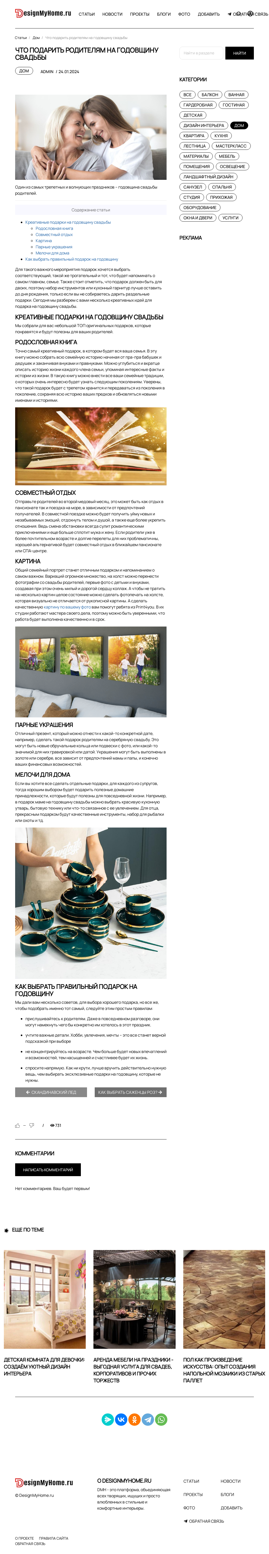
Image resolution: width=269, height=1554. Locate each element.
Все (187, 94)
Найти (239, 53)
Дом (24, 71)
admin (47, 71)
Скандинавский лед (51, 1092)
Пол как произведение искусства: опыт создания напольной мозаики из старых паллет (224, 1370)
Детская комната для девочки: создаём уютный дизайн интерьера (44, 1366)
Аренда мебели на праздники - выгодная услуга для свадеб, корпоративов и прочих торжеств (133, 1370)
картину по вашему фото (67, 607)
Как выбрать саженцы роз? (130, 1092)
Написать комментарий (48, 1170)
